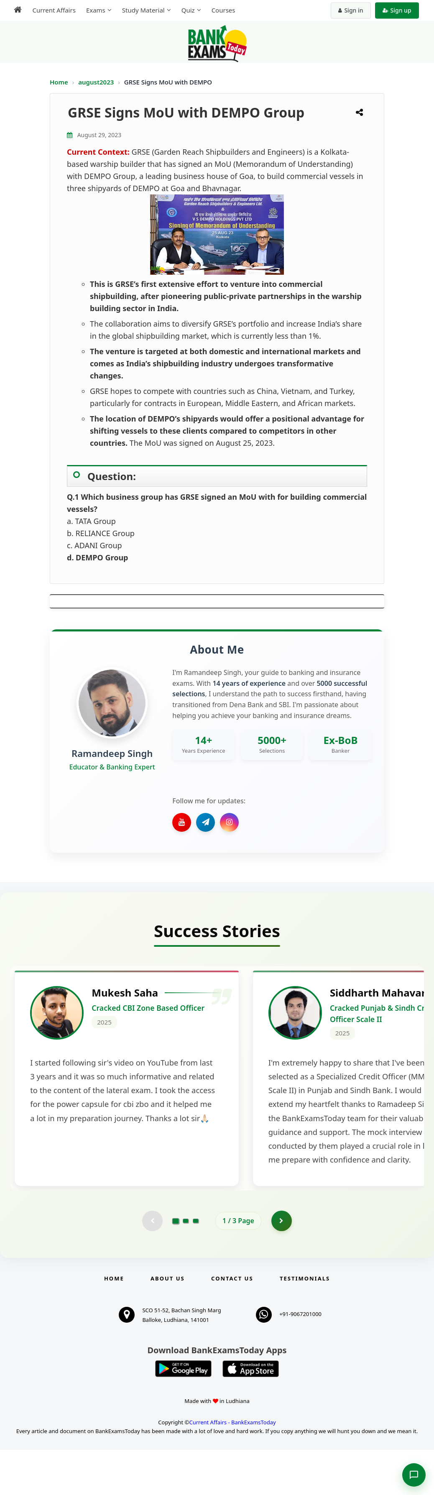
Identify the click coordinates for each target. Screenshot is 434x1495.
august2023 (96, 82)
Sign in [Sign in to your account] (351, 10)
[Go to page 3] (196, 1265)
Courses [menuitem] (223, 10)
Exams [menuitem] (95, 10)
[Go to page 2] (186, 1265)
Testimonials (305, 1323)
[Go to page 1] (175, 1266)
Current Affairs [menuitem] (53, 10)
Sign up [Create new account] (397, 10)
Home (59, 82)
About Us (168, 1323)
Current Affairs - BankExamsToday (232, 1467)
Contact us (232, 1323)
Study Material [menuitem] (142, 10)
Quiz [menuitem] (187, 10)
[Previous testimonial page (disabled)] (152, 1265)
